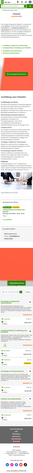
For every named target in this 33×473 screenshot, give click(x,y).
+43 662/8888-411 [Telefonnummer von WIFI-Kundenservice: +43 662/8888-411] (14, 236)
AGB (16, 431)
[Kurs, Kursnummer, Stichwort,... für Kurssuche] (12, 292)
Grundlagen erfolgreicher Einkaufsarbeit (15, 45)
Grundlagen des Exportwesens (12, 51)
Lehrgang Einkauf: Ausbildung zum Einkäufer (17, 47)
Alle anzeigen (7, 219)
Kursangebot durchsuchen (16, 74)
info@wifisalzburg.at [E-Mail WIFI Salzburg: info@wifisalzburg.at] (19, 455)
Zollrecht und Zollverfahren (11, 53)
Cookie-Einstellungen (16, 429)
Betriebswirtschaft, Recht (10, 10)
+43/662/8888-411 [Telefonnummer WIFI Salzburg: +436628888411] (10, 453)
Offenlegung (16, 434)
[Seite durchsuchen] (14, 6)
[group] (16, 16)
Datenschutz (16, 436)
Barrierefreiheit (16, 439)
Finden (25, 6)
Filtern (27, 292)
